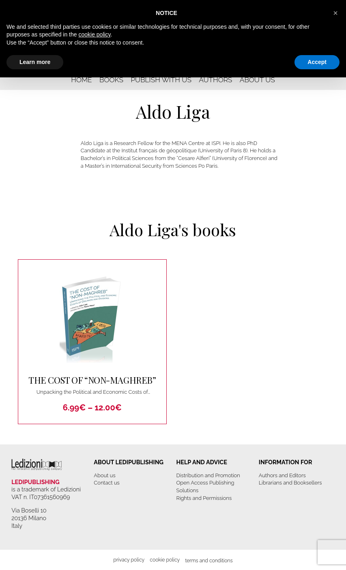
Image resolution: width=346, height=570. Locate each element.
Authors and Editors (282, 475)
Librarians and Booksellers (290, 483)
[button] (335, 12)
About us (257, 80)
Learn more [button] (34, 62)
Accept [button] (317, 62)
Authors (215, 80)
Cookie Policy (165, 560)
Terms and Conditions (208, 560)
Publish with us (161, 80)
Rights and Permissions (204, 498)
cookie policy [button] (94, 34)
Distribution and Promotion (208, 475)
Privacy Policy (128, 560)
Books (111, 80)
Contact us (106, 483)
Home (81, 80)
